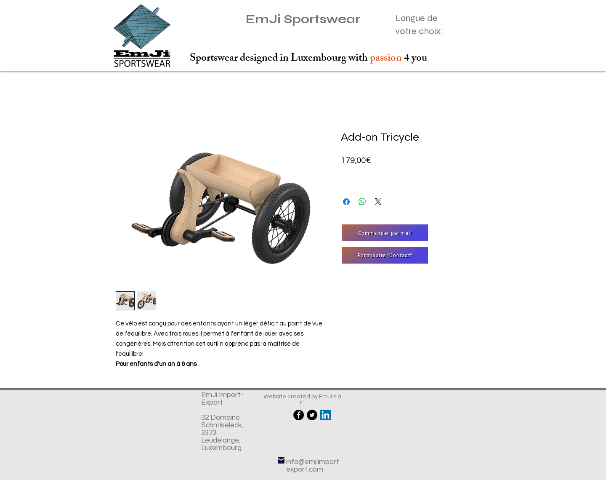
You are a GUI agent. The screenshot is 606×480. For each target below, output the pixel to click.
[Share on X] (378, 202)
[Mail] (281, 460)
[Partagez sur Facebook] (346, 202)
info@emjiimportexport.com (312, 465)
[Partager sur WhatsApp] (362, 202)
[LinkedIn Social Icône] (325, 415)
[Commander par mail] (385, 232)
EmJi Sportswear (303, 19)
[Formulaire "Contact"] (385, 255)
